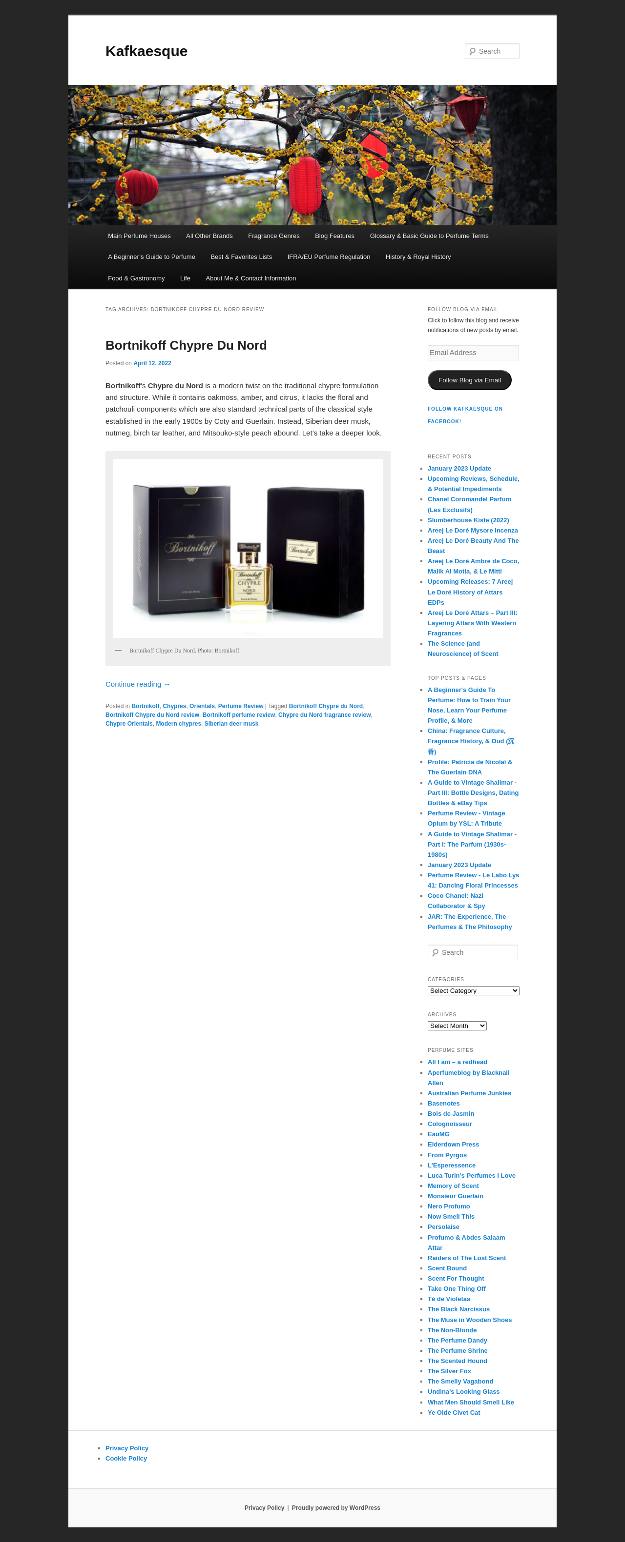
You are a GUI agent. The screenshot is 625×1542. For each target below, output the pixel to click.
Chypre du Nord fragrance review (324, 715)
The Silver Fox (449, 1371)
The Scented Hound (457, 1360)
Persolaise (443, 1226)
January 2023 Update (459, 468)
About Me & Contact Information (251, 278)
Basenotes (444, 1103)
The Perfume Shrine (458, 1350)
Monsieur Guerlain (455, 1196)
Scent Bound (447, 1268)
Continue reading (137, 684)
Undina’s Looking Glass (464, 1391)
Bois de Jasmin (451, 1113)
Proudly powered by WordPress (336, 1507)
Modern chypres (178, 723)
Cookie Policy (126, 1458)
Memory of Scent (453, 1185)
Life (185, 278)
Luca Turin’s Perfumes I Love (472, 1175)
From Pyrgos (447, 1155)
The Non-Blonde (452, 1330)
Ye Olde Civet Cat (454, 1412)
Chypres (174, 706)
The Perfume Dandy (457, 1340)
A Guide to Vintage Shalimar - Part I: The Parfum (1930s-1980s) (472, 844)
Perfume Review (241, 706)
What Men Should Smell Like (471, 1402)
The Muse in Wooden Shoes (470, 1320)
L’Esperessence (452, 1165)
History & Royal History (418, 256)
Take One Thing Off (457, 1288)
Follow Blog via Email (469, 380)
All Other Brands (209, 235)
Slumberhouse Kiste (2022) (468, 520)
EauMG (439, 1134)
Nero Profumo (449, 1206)
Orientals (202, 706)
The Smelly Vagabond (460, 1381)
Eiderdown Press (453, 1144)
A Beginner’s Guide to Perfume (151, 256)
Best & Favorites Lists (241, 256)
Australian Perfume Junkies (469, 1093)
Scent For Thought (456, 1278)
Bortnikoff (145, 706)
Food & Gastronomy (136, 278)
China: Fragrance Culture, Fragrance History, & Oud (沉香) (471, 741)
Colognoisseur (450, 1123)
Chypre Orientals (129, 723)
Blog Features (334, 235)
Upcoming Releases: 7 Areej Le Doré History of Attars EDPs (470, 592)
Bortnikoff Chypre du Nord (326, 706)
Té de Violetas (449, 1299)
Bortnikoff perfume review (239, 715)
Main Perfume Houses (139, 235)
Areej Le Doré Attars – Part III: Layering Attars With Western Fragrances (473, 623)
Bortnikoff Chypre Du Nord (186, 345)
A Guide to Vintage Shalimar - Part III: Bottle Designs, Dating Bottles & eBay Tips (473, 793)
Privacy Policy (126, 1448)
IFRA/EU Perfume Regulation (329, 256)
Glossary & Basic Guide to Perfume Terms (429, 235)
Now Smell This (451, 1216)
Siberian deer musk (232, 723)
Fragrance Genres (274, 235)
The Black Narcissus (459, 1309)
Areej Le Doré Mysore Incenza (473, 530)
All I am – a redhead (457, 1062)
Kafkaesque (146, 51)
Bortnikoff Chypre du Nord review (152, 715)
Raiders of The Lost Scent (467, 1258)
